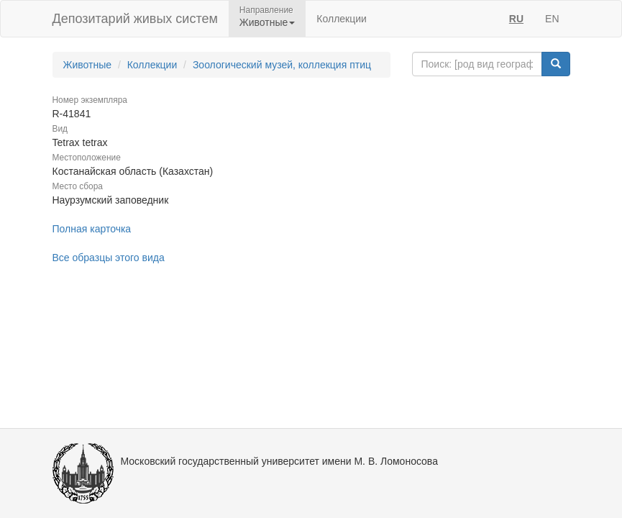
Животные (87, 65)
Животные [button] (267, 22)
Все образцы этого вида (108, 257)
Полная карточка (92, 229)
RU (516, 18)
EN (552, 18)
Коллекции (341, 18)
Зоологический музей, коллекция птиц (282, 65)
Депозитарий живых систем (135, 19)
